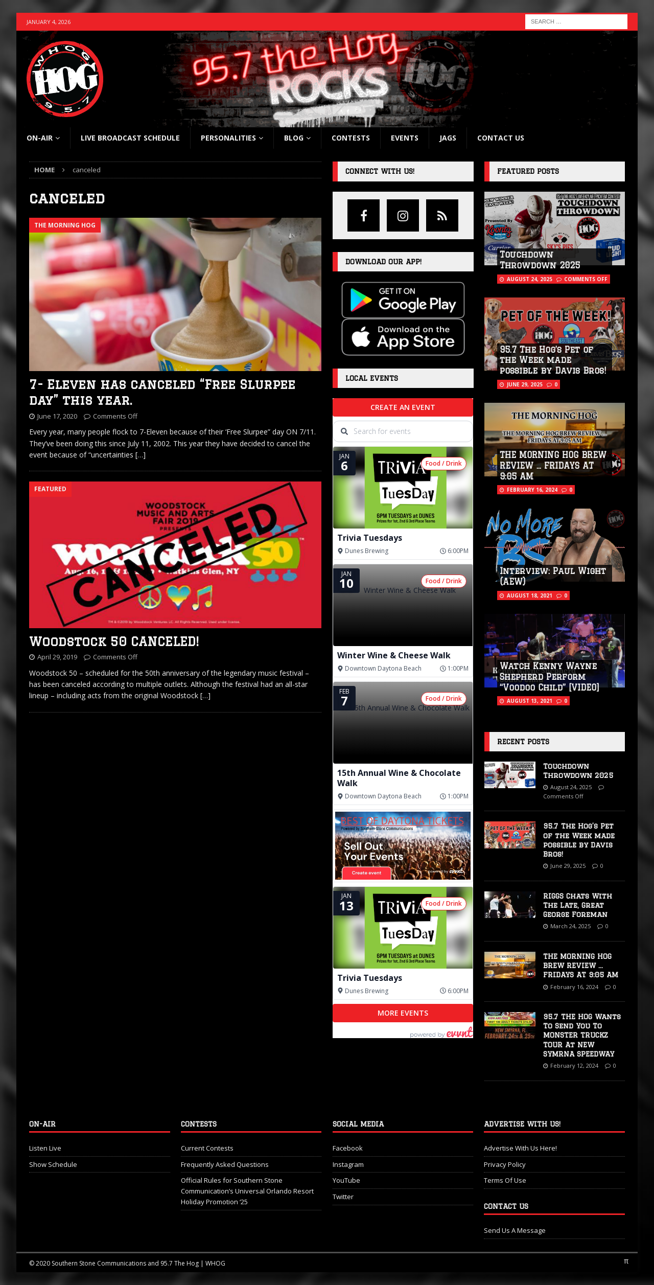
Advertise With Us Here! (520, 1148)
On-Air (40, 138)
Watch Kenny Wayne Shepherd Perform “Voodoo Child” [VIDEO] (549, 676)
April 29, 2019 (57, 656)
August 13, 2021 (529, 700)
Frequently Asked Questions (225, 1164)
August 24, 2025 (529, 279)
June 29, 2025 (525, 384)
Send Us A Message (515, 1230)
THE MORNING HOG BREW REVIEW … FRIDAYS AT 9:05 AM (553, 465)
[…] (140, 455)
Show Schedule (53, 1164)
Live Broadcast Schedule (130, 138)
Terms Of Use (505, 1180)
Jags (447, 138)
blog (293, 138)
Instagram (348, 1164)
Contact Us (500, 138)
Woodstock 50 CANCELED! (114, 641)
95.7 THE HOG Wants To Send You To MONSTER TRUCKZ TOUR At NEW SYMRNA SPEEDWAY (582, 1035)
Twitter (343, 1196)
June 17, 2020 (57, 416)
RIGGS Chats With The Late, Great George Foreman (577, 905)
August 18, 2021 (529, 595)
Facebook (348, 1148)
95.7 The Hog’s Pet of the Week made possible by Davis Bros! (553, 360)
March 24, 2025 (570, 926)
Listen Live (45, 1148)
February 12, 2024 (574, 1065)
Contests (351, 138)
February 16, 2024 (532, 489)
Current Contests (207, 1148)
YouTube (346, 1180)
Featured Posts (528, 171)
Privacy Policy (505, 1164)
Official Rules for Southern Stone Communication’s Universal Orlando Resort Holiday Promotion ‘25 (247, 1191)
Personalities (228, 138)
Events (404, 138)
